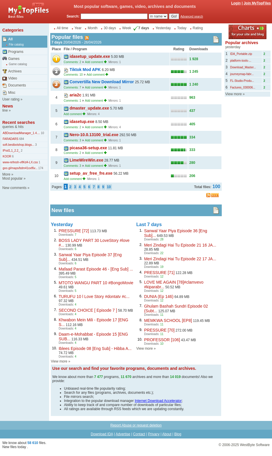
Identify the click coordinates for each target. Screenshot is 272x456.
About (166, 434)
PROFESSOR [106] (162, 339)
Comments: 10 (73, 74)
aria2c (75, 95)
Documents (17, 85)
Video (12, 78)
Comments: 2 (72, 62)
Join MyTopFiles (257, 3)
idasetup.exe (82, 121)
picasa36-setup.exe (88, 147)
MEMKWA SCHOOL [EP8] (168, 320)
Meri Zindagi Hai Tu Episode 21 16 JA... (180, 245)
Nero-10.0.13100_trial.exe (94, 134)
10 (42, 133)
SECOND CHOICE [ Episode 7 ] (88, 310)
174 (40, 168)
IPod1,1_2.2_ (11, 150)
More (6, 174)
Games (14, 59)
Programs (15, 52)
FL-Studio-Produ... (242, 80)
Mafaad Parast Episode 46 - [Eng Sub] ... (96, 269)
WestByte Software (255, 445)
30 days (110, 28)
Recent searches (18, 122)
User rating (11, 99)
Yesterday (163, 28)
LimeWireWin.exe (86, 160)
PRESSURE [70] (159, 330)
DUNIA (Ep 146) (158, 296)
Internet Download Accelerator (158, 401)
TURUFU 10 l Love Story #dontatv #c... (94, 296)
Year (78, 28)
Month (92, 28)
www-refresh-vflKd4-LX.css (20, 162)
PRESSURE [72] (74, 230)
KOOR (7, 156)
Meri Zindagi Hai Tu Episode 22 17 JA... (180, 258)
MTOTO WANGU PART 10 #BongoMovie (96, 282)
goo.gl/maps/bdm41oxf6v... (20, 168)
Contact (139, 434)
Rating (198, 28)
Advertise (123, 434)
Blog (177, 434)
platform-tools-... (240, 60)
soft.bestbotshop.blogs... (18, 144)
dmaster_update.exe (89, 108)
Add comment (94, 62)
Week (126, 28)
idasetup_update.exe (90, 56)
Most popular (12, 178)
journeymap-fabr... (242, 74)
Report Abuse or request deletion (136, 425)
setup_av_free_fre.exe (91, 173)
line (5, 110)
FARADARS (10, 139)
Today (181, 28)
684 (21, 139)
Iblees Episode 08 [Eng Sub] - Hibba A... (95, 348)
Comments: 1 (72, 100)
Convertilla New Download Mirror (102, 81)
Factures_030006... (242, 87)
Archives (15, 71)
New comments (14, 188)
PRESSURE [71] (159, 272)
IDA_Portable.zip (241, 54)
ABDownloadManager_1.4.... (21, 133)
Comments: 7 (72, 87)
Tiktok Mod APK (86, 69)
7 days (140, 28)
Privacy (154, 434)
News (7, 106)
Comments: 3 (72, 140)
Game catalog (18, 64)
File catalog (16, 44)
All (10, 39)
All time (62, 28)
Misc (11, 93)
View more (59, 361)
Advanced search (191, 16)
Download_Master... (243, 67)
